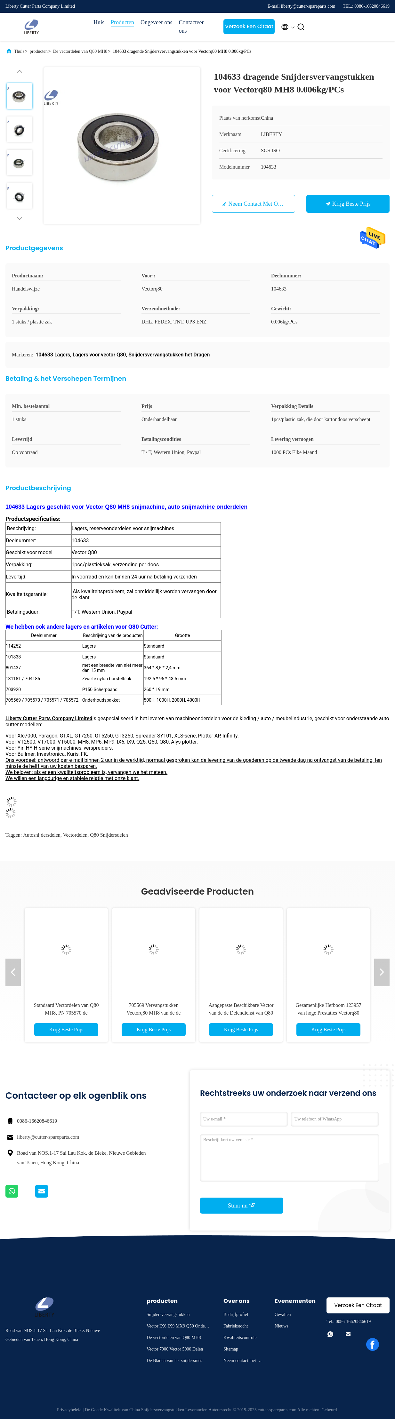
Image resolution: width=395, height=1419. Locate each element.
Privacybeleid (69, 1409)
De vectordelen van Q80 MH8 (80, 51)
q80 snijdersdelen (109, 835)
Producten (122, 22)
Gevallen (283, 1314)
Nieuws (281, 1326)
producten (39, 51)
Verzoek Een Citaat (249, 26)
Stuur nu (241, 1205)
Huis (98, 22)
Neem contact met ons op (260, 204)
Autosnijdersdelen (41, 835)
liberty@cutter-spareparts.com (48, 1137)
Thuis (19, 51)
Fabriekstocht (235, 1326)
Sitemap (230, 1349)
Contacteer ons (191, 26)
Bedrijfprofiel (235, 1314)
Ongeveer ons (156, 22)
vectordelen (75, 835)
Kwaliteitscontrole (239, 1337)
